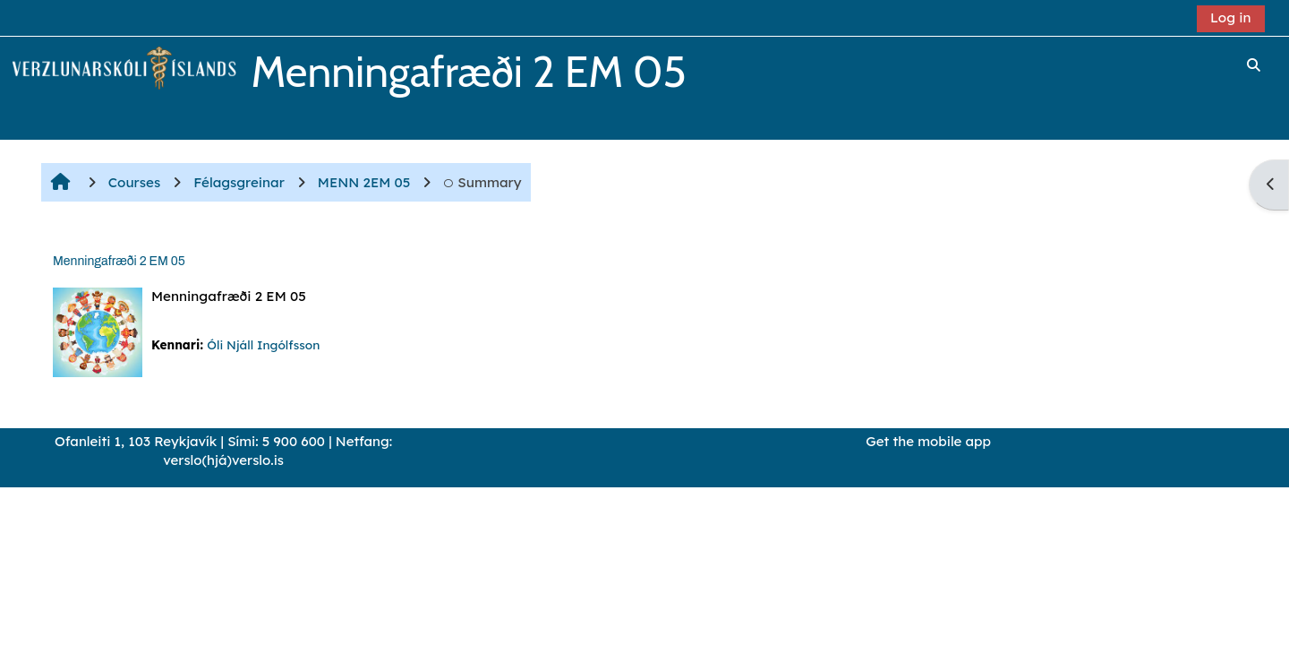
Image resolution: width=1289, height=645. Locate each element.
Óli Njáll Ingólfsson (263, 344)
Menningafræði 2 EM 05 (119, 261)
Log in (1230, 17)
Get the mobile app (928, 441)
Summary (482, 182)
